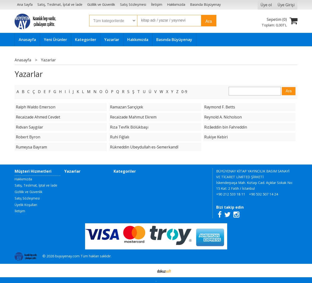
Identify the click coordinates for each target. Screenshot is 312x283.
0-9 (184, 91)
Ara (208, 21)
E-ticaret (148, 270)
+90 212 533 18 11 (230, 194)
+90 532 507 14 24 (263, 194)
